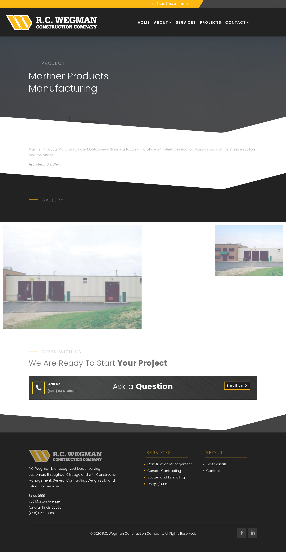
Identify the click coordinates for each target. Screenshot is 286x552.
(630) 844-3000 (172, 4)
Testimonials (216, 464)
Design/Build (157, 484)
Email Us (235, 385)
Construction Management (169, 464)
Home (144, 22)
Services (186, 22)
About (161, 22)
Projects (210, 22)
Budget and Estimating (166, 477)
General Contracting (164, 470)
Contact (235, 22)
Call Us (53, 383)
